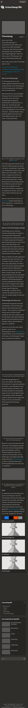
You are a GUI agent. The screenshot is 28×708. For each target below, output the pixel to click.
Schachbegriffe (11, 704)
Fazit (5, 74)
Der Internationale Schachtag (16, 623)
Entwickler (7, 705)
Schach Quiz (14, 639)
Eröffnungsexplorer (17, 459)
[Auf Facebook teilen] (7, 517)
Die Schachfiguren (8, 537)
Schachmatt (6, 571)
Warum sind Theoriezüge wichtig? (14, 69)
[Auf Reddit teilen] (16, 517)
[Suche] (13, 658)
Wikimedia (14, 160)
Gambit (5, 608)
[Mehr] (20, 517)
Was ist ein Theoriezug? (11, 67)
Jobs (22, 704)
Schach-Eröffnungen (8, 613)
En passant (5, 554)
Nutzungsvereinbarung (16, 705)
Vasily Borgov (14, 645)
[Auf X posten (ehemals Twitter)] (11, 517)
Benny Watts (6, 611)
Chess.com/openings (14, 509)
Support (5, 704)
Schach (5, 610)
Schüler (18, 704)
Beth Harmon (6, 606)
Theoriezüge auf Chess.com (12, 72)
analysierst (5, 201)
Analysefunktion (19, 331)
